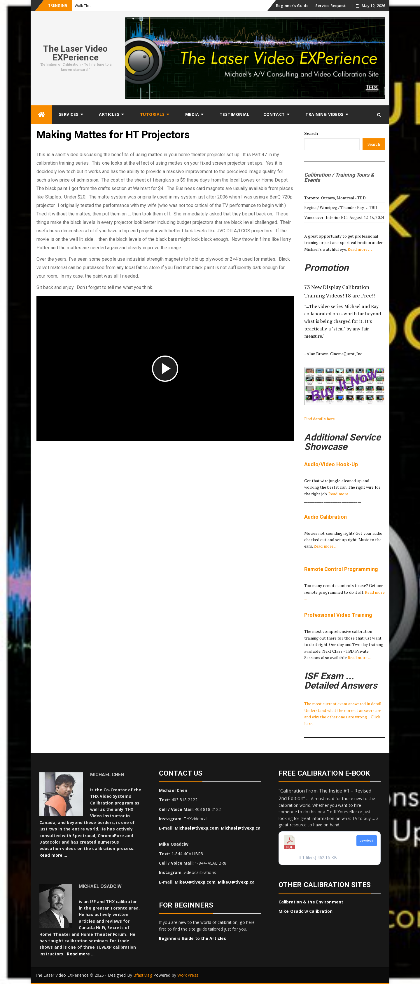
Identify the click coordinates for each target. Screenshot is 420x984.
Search (311, 133)
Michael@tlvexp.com (197, 828)
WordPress (187, 975)
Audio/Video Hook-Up (331, 464)
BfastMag (142, 975)
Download (367, 840)
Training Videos (324, 114)
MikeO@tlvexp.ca (236, 882)
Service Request (330, 5)
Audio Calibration (325, 517)
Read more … (360, 249)
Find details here (319, 419)
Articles (109, 114)
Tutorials (152, 114)
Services (68, 114)
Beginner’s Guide (292, 5)
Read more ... (339, 494)
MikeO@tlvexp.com (195, 882)
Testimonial (235, 114)
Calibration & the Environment (311, 902)
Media (192, 114)
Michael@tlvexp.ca (241, 828)
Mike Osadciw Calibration (305, 911)
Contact (274, 114)
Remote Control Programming (341, 569)
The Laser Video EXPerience (75, 52)
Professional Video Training (338, 615)
